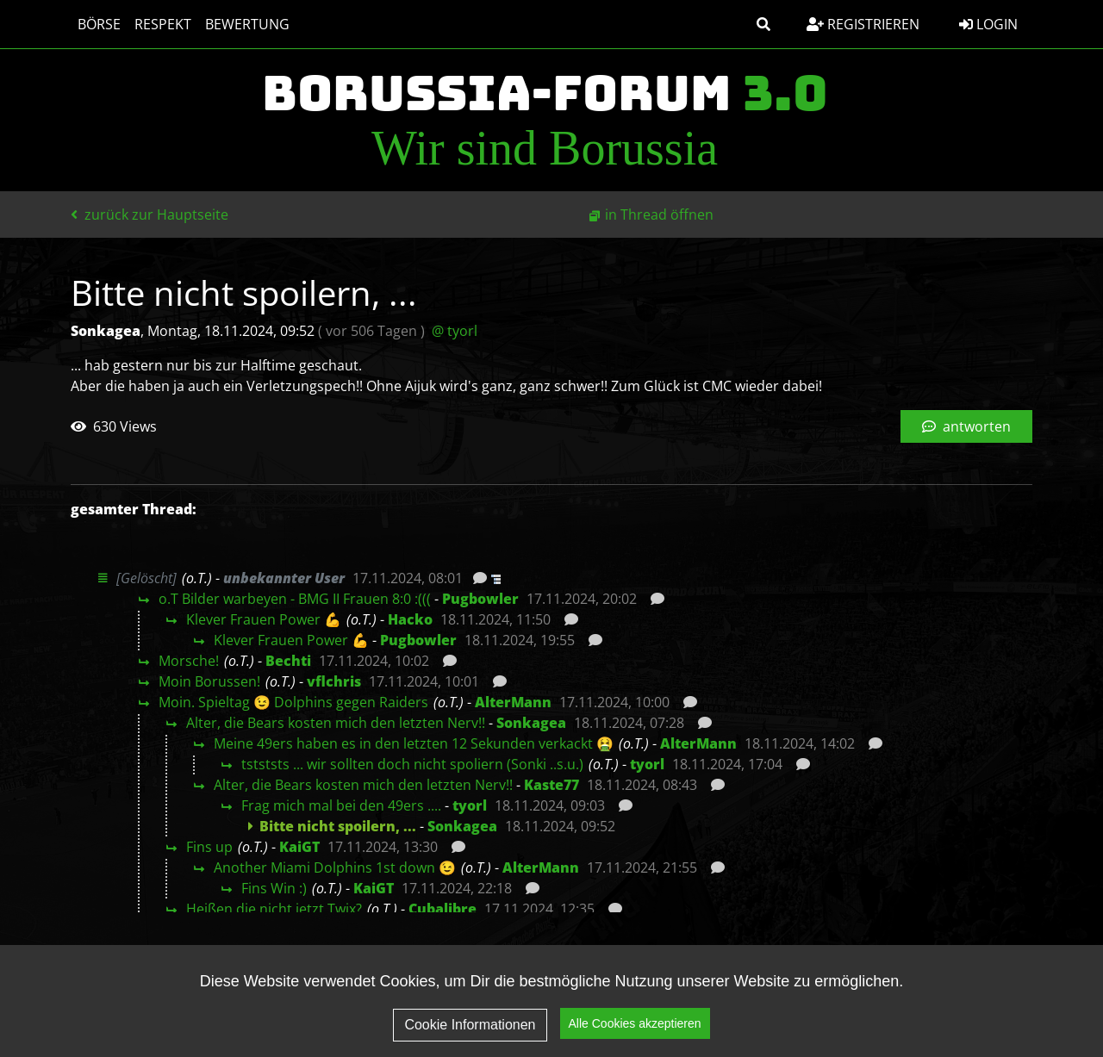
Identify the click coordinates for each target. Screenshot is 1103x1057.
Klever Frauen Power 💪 (264, 619)
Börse (99, 24)
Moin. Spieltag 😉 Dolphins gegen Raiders (293, 702)
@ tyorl (454, 330)
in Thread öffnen (659, 214)
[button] (763, 24)
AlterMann (513, 702)
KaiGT (299, 846)
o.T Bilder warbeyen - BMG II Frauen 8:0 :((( (294, 598)
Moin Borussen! (209, 681)
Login (988, 24)
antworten (966, 426)
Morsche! (188, 660)
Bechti (288, 660)
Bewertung (247, 24)
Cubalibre (442, 908)
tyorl (647, 764)
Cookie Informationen (469, 1024)
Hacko (410, 619)
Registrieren (863, 24)
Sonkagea (531, 722)
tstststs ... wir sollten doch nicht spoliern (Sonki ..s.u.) (412, 764)
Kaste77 (551, 784)
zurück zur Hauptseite (149, 214)
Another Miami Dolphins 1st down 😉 (334, 867)
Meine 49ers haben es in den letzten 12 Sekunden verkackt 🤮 (413, 743)
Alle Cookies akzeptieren (635, 1023)
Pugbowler (480, 598)
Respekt (162, 24)
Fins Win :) (274, 888)
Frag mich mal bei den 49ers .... (341, 805)
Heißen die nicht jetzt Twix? (274, 908)
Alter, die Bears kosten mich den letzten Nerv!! (336, 722)
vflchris (334, 681)
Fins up (209, 846)
